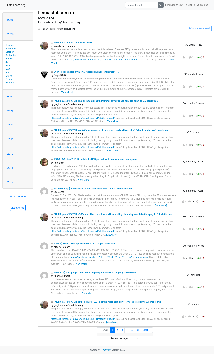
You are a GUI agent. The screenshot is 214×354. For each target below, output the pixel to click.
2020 (10, 139)
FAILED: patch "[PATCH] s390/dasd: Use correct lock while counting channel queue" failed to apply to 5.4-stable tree (111, 214)
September (11, 55)
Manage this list (174, 5)
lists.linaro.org (16, 5)
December (11, 45)
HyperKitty (106, 350)
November (11, 48)
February (10, 79)
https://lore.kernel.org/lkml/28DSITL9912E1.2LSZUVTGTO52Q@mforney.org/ (109, 257)
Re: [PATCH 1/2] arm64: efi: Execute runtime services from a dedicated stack (91, 188)
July (8, 62)
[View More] (67, 92)
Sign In (190, 5)
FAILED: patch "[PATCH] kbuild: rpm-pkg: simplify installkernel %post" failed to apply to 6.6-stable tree (104, 101)
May (8, 69)
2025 (10, 19)
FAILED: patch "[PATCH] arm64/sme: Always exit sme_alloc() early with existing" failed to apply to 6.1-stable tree (109, 130)
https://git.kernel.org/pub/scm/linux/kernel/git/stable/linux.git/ (83, 118)
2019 (10, 153)
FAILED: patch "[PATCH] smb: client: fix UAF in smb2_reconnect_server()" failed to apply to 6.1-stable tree (106, 302)
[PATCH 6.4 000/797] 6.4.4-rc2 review (71, 42)
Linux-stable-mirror (57, 12)
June (8, 65)
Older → (147, 330)
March (9, 75)
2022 (10, 111)
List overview (18, 196)
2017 (10, 182)
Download (17, 207)
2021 (10, 125)
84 (138, 330)
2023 (10, 97)
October (10, 52)
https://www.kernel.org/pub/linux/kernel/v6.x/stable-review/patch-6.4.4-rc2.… (106, 59)
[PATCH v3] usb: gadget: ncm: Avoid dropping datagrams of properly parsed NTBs (94, 272)
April (8, 72)
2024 (10, 34)
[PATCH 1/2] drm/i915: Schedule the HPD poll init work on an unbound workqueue (94, 159)
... (132, 330)
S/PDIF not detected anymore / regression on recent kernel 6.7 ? (85, 72)
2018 (10, 167)
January (10, 82)
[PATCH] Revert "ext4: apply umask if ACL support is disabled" (84, 243)
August (9, 58)
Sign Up (202, 5)
